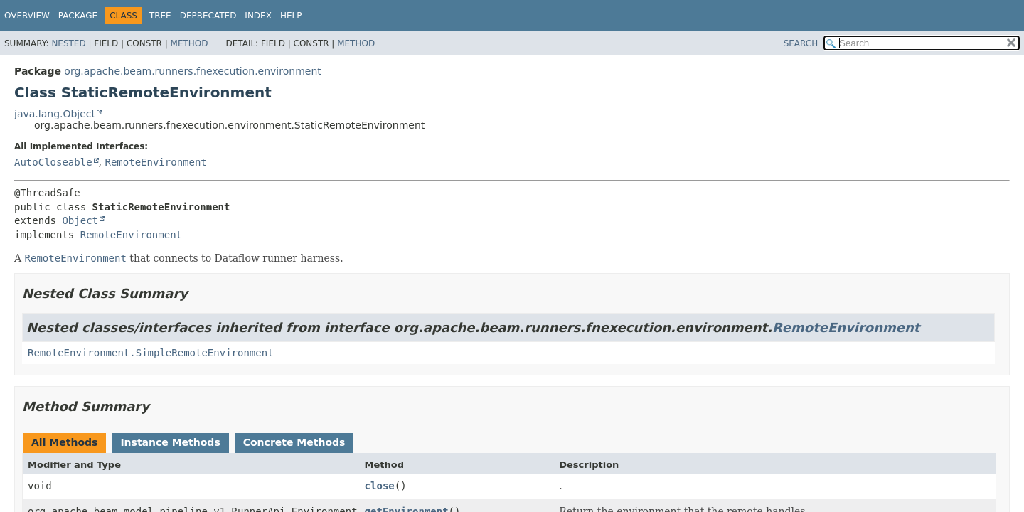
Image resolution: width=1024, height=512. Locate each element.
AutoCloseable (53, 162)
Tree (160, 16)
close (380, 485)
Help (291, 16)
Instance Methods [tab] (170, 442)
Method (189, 43)
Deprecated (208, 16)
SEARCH (801, 43)
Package (77, 16)
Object (80, 220)
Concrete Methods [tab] (294, 442)
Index (258, 16)
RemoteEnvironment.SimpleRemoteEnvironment (151, 352)
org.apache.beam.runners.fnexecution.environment (192, 71)
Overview (27, 16)
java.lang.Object (54, 113)
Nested (68, 43)
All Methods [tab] (64, 442)
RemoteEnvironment (155, 162)
